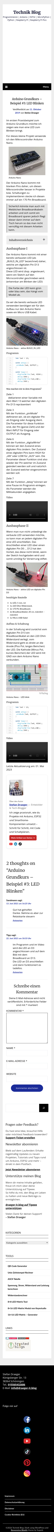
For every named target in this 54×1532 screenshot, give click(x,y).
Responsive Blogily (19, 1530)
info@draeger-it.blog (24, 1388)
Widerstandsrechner (17, 1295)
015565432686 (16, 1384)
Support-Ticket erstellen (20, 1137)
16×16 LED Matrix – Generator (23, 1314)
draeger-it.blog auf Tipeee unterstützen (21, 1206)
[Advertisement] (27, 49)
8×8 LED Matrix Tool (18, 1301)
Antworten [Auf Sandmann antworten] (18, 920)
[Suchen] (43, 1108)
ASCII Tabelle (14, 1279)
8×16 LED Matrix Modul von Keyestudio (27, 1308)
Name (10, 1048)
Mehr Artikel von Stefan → (23, 838)
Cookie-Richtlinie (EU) (14, 1514)
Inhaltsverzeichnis (21, 240)
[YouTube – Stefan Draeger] (11, 844)
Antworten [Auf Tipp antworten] (18, 972)
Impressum (10, 1496)
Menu (46, 86)
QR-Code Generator (17, 1266)
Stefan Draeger (32, 112)
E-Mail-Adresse (16, 1061)
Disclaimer (9, 1508)
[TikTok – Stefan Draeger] (20, 844)
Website (11, 1074)
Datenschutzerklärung (14, 1502)
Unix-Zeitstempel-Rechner (20, 1272)
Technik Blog (27, 12)
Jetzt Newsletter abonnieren (23, 1169)
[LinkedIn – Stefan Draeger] (15, 844)
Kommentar (15, 1010)
